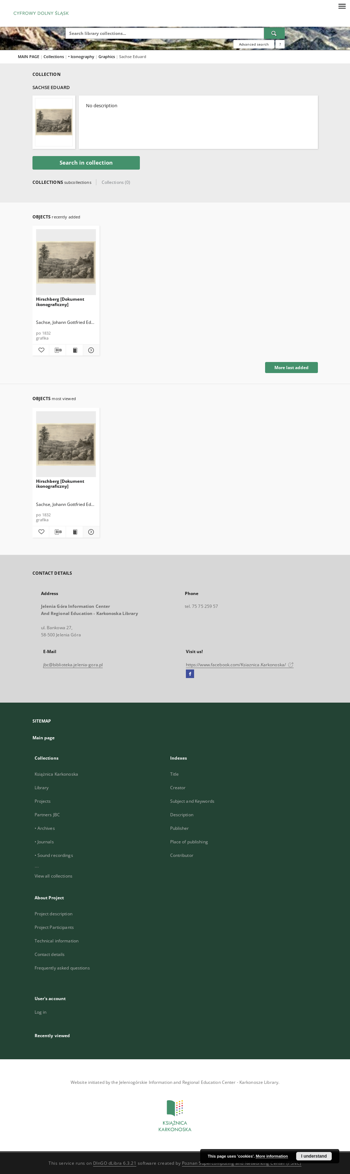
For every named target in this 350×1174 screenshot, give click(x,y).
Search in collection (86, 162)
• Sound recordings (54, 855)
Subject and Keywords (192, 801)
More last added (291, 367)
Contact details (50, 954)
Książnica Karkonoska (56, 774)
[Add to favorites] (40, 350)
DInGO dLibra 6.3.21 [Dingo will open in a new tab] (115, 1163)
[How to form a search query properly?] (280, 44)
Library (42, 788)
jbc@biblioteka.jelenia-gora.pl (73, 665)
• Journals (44, 842)
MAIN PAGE (28, 56)
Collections (54, 56)
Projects (43, 801)
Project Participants (54, 927)
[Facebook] (190, 674)
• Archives (45, 828)
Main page (43, 738)
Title (174, 774)
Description (181, 815)
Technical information (57, 941)
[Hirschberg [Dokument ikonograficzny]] (66, 262)
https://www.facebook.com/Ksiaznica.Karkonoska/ (240, 665)
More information (272, 1156)
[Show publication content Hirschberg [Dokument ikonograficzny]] (74, 350)
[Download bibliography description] (57, 350)
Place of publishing (189, 842)
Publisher (179, 828)
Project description (53, 914)
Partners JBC (47, 815)
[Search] (274, 33)
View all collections (53, 876)
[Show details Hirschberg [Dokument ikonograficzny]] (90, 350)
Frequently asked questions (62, 968)
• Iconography (81, 56)
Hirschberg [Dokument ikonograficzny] (60, 301)
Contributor (181, 855)
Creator (178, 788)
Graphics (107, 56)
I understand (314, 1156)
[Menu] (341, 5)
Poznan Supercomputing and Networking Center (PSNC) (241, 1163)
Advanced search (254, 44)
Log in (41, 1012)
